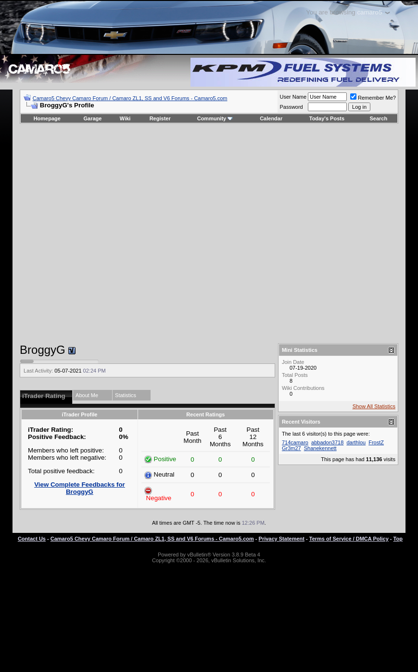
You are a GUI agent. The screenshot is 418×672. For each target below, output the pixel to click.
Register (160, 118)
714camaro (295, 442)
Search (379, 118)
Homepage (47, 118)
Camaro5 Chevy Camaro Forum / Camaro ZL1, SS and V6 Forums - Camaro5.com (130, 98)
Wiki (125, 118)
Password (291, 107)
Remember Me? (373, 98)
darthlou (356, 442)
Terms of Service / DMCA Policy (349, 539)
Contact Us (32, 539)
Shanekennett (320, 448)
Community (215, 118)
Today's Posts (326, 118)
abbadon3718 (327, 442)
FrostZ (376, 442)
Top (398, 539)
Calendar (271, 118)
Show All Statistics (374, 406)
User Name (292, 97)
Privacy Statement (281, 539)
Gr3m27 (291, 448)
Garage (93, 118)
